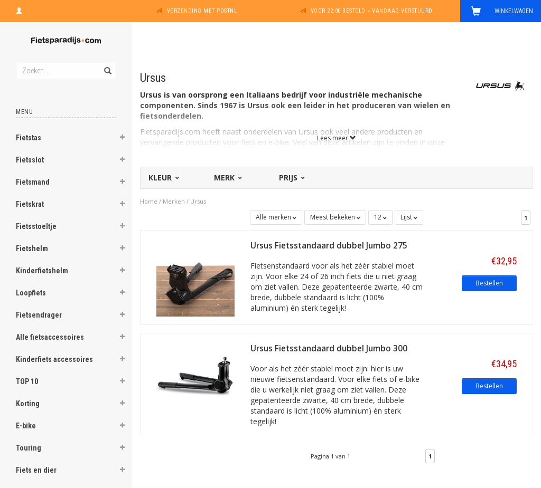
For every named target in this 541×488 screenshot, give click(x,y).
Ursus (198, 201)
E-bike (26, 426)
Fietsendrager (39, 315)
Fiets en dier (36, 470)
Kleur (163, 178)
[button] (122, 139)
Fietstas (28, 137)
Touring (28, 448)
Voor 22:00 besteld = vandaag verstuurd (372, 10)
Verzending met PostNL (202, 10)
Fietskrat (30, 204)
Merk (227, 178)
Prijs (291, 178)
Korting (28, 403)
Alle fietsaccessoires (50, 337)
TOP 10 (27, 381)
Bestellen (489, 283)
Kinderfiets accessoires (54, 359)
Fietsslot (30, 160)
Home (148, 201)
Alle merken (276, 217)
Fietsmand (33, 182)
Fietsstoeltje (36, 226)
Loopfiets (31, 293)
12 (380, 217)
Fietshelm (32, 248)
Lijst (408, 217)
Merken (174, 201)
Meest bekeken (335, 217)
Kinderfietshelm (42, 270)
